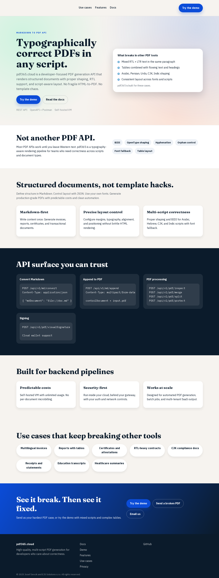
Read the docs (55, 99)
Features (101, 7)
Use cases (85, 7)
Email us (135, 511)
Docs (113, 7)
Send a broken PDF (168, 501)
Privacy (84, 564)
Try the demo (190, 7)
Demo (83, 547)
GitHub (147, 541)
